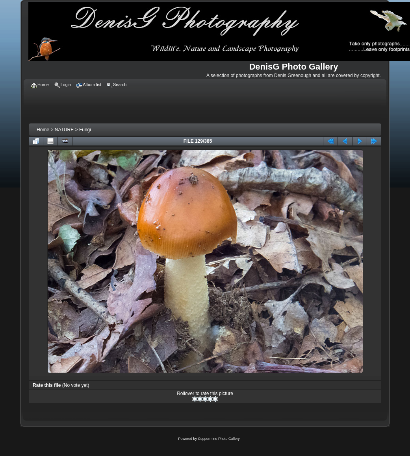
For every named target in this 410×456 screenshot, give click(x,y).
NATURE (64, 129)
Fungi (85, 129)
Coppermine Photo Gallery (218, 439)
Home (43, 129)
